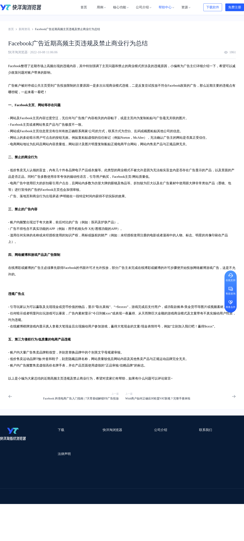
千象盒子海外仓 (68, 493)
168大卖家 (192, 509)
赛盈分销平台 (150, 488)
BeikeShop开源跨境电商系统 (59, 509)
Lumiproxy (139, 483)
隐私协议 (50, 469)
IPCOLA (25, 483)
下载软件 (212, 7)
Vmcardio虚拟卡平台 (108, 514)
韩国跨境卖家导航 (75, 504)
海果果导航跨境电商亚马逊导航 (112, 504)
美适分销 (19, 499)
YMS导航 (101, 499)
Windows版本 (52, 444)
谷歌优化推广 (33, 504)
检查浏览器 (87, 444)
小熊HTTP (132, 514)
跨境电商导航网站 (87, 488)
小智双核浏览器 (10, 509)
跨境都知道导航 (176, 483)
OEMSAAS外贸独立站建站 (36, 493)
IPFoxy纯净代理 (50, 514)
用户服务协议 (52, 462)
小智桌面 (31, 509)
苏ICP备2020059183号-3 (155, 533)
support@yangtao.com (174, 437)
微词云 (4, 499)
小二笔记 (163, 493)
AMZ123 (156, 483)
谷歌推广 (36, 499)
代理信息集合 (88, 452)
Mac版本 (49, 437)
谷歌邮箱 (117, 499)
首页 (11, 29)
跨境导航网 (194, 504)
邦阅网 (134, 493)
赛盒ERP (119, 493)
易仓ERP (89, 493)
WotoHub (61, 483)
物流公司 (88, 509)
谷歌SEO (194, 499)
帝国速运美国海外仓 (60, 499)
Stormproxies (42, 483)
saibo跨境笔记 (118, 483)
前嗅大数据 (198, 493)
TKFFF (177, 504)
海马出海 (83, 499)
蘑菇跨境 (211, 499)
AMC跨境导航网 (170, 509)
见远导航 (53, 504)
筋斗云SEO (161, 504)
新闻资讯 (24, 29)
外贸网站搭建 (62, 488)
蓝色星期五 (212, 488)
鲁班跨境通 (7, 493)
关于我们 (123, 437)
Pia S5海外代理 (174, 488)
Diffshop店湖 (176, 499)
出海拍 (104, 493)
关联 (172, 118)
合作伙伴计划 (126, 459)
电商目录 (143, 504)
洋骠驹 (148, 493)
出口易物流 (41, 488)
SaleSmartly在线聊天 (77, 514)
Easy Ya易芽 (213, 504)
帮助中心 (123, 452)
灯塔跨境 (194, 488)
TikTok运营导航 (10, 504)
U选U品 (132, 488)
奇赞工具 (149, 509)
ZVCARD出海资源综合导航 (17, 514)
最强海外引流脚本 (126, 509)
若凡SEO (104, 509)
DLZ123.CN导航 (202, 483)
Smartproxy (98, 483)
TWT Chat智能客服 (156, 514)
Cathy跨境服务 (219, 493)
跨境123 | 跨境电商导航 (14, 488)
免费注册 (234, 7)
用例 (82, 437)
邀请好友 (85, 459)
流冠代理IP (79, 483)
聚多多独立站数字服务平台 (146, 499)
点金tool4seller (113, 488)
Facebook (14, 66)
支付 (151, 307)
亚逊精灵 (179, 493)
